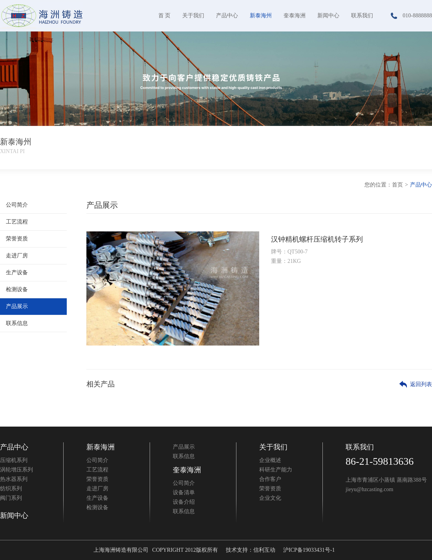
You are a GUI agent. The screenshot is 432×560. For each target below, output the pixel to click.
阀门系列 (11, 498)
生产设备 (17, 272)
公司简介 (17, 205)
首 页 (164, 15)
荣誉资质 (17, 239)
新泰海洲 (100, 447)
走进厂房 (17, 256)
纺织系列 (11, 489)
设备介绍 (184, 502)
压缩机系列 (13, 460)
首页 (397, 185)
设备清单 (184, 492)
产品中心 (227, 15)
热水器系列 (13, 479)
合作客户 (270, 479)
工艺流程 (17, 222)
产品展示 (17, 306)
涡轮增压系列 (16, 470)
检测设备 (17, 289)
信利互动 (264, 550)
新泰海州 (261, 15)
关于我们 (193, 15)
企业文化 (270, 498)
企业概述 (270, 460)
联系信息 (17, 323)
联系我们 (362, 15)
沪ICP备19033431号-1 (309, 550)
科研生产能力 (275, 470)
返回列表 (421, 384)
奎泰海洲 (295, 15)
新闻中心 (328, 15)
